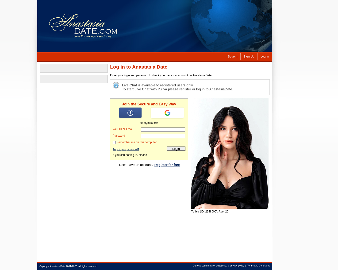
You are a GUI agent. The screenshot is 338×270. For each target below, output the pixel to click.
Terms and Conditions (258, 265)
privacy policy (237, 265)
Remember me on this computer (136, 142)
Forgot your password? (126, 149)
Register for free (167, 165)
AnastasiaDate (57, 266)
